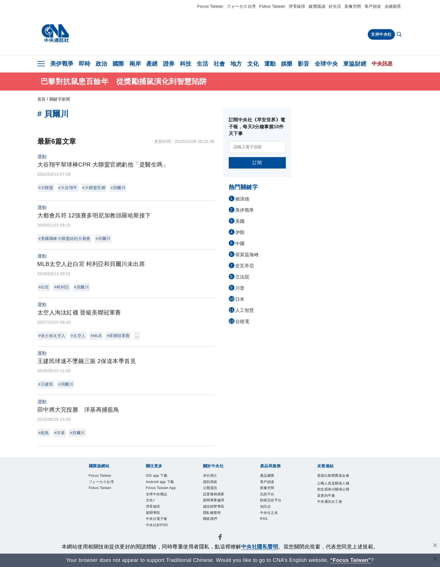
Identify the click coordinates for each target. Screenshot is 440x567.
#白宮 (44, 287)
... (137, 335)
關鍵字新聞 (59, 99)
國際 (118, 64)
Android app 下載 (160, 482)
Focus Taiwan (210, 6)
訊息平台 (267, 495)
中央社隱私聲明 (259, 547)
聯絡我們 (210, 520)
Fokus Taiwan (272, 6)
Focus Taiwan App (161, 488)
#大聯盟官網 (94, 187)
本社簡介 (210, 476)
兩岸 (135, 64)
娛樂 (287, 64)
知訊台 (265, 507)
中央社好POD (157, 526)
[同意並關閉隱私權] (435, 546)
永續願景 (393, 6)
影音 (304, 64)
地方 (236, 64)
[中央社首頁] (55, 33)
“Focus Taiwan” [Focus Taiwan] (350, 560)
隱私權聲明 (212, 514)
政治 (101, 64)
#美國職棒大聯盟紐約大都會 (65, 238)
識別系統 (210, 482)
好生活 (335, 6)
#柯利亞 (61, 287)
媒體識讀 (317, 6)
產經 (152, 64)
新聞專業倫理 (213, 501)
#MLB (96, 335)
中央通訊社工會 (329, 502)
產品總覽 (267, 476)
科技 (186, 64)
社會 (219, 64)
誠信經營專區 (213, 507)
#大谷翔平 (67, 187)
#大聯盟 (46, 187)
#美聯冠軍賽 (118, 335)
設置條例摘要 (213, 495)
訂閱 (257, 162)
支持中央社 (381, 34)
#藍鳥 (44, 432)
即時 (85, 64)
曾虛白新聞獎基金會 (333, 476)
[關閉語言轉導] (435, 559)
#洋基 (59, 432)
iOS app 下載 (157, 476)
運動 (270, 64)
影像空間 (353, 6)
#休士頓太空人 (52, 335)
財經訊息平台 (271, 501)
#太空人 (78, 335)
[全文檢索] (400, 35)
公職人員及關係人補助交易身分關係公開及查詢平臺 (333, 490)
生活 (202, 64)
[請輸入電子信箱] (257, 147)
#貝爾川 (117, 187)
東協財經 (355, 64)
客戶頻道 (373, 6)
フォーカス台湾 (241, 6)
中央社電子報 (156, 520)
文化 (253, 64)
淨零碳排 (297, 6)
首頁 (41, 99)
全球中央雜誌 (156, 495)
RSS (264, 520)
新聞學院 (153, 514)
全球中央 (326, 64)
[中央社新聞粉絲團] (220, 539)
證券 (169, 64)
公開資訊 (210, 488)
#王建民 (46, 384)
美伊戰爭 (62, 64)
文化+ (150, 501)
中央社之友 (269, 514)
